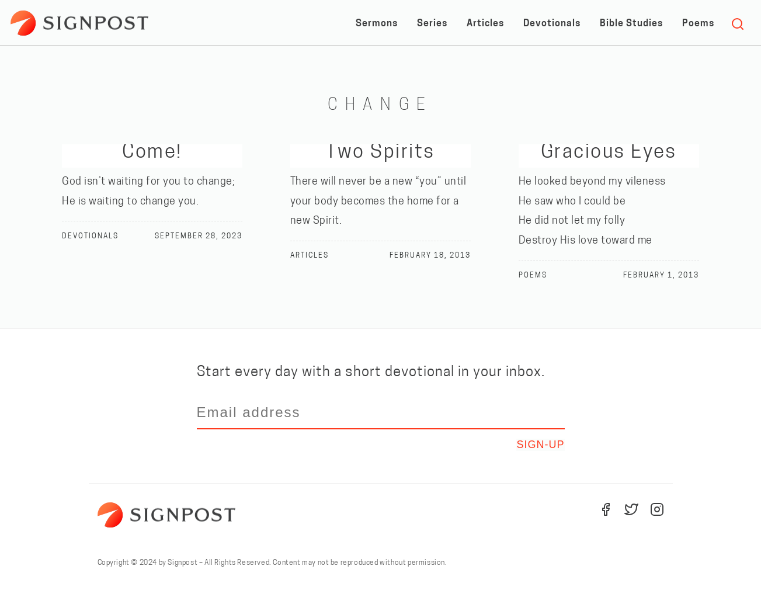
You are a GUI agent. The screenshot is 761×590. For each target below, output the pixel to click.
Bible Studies (631, 24)
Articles (485, 24)
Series (432, 24)
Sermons (377, 24)
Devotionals (552, 24)
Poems (698, 24)
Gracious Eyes (609, 152)
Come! (152, 152)
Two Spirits (380, 152)
